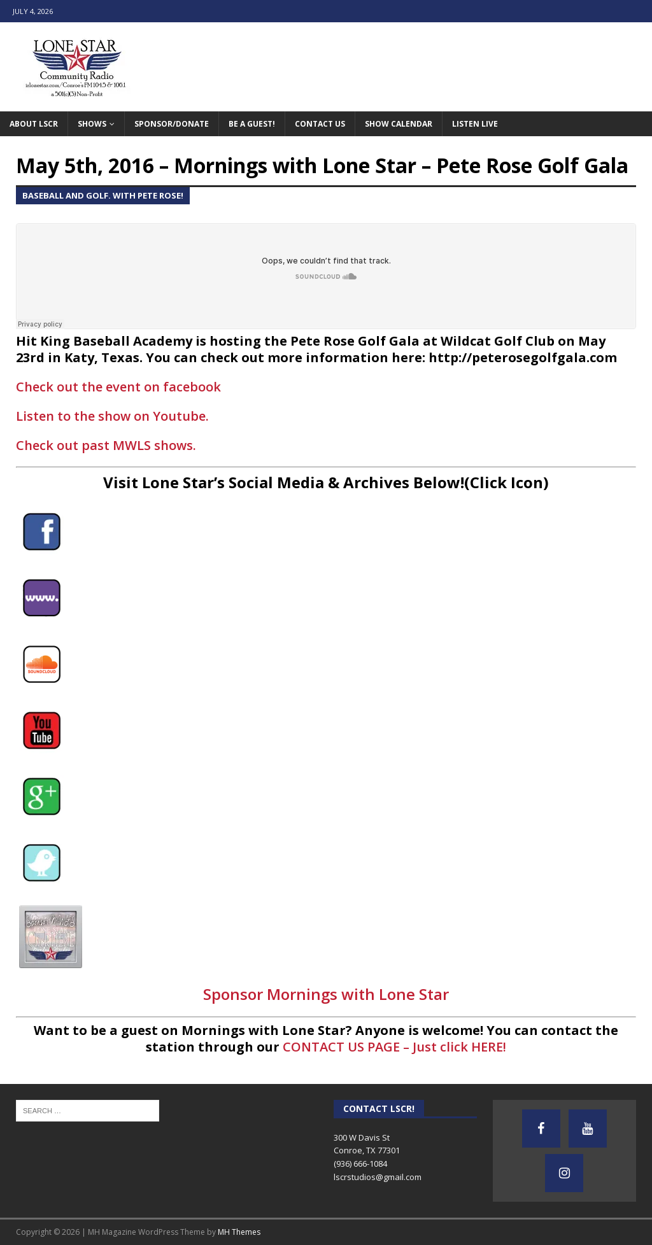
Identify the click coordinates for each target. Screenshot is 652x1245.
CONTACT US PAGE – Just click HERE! (394, 1046)
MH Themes (239, 1232)
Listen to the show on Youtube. (112, 416)
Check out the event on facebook (118, 386)
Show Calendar (398, 123)
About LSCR (34, 123)
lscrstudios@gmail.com (378, 1177)
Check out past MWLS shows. (106, 445)
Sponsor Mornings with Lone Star (326, 993)
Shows (92, 123)
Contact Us (320, 123)
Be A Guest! (252, 123)
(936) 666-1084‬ (360, 1163)
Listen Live (475, 123)
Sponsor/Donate (171, 123)
